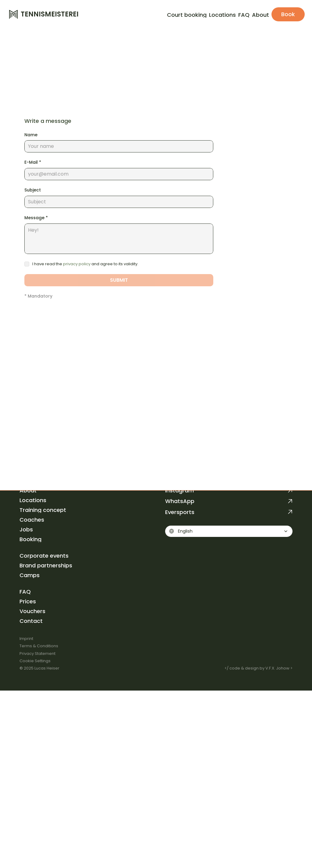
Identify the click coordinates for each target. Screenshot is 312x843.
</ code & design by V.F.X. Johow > (258, 668)
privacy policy (76, 264)
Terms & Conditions (39, 646)
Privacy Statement (37, 653)
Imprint (26, 638)
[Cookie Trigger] (35, 661)
